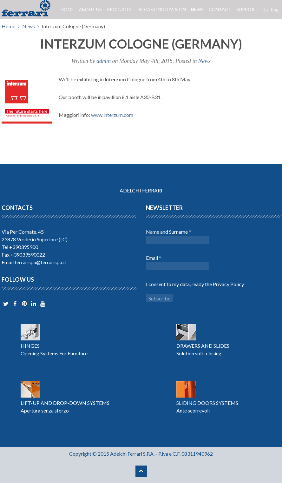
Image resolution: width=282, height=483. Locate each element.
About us (90, 9)
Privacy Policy (228, 284)
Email (153, 258)
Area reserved (78, 28)
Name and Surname (168, 232)
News (197, 9)
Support (247, 9)
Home (67, 9)
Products (119, 9)
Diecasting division (161, 9)
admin (103, 61)
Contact (220, 9)
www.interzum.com (112, 115)
